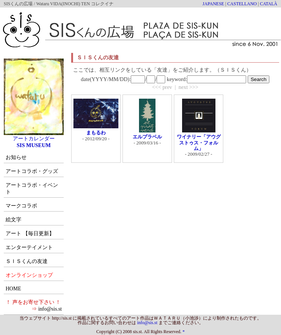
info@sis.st (50, 309)
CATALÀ (268, 3)
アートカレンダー (34, 135)
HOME (13, 288)
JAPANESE (213, 3)
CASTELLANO (242, 3)
